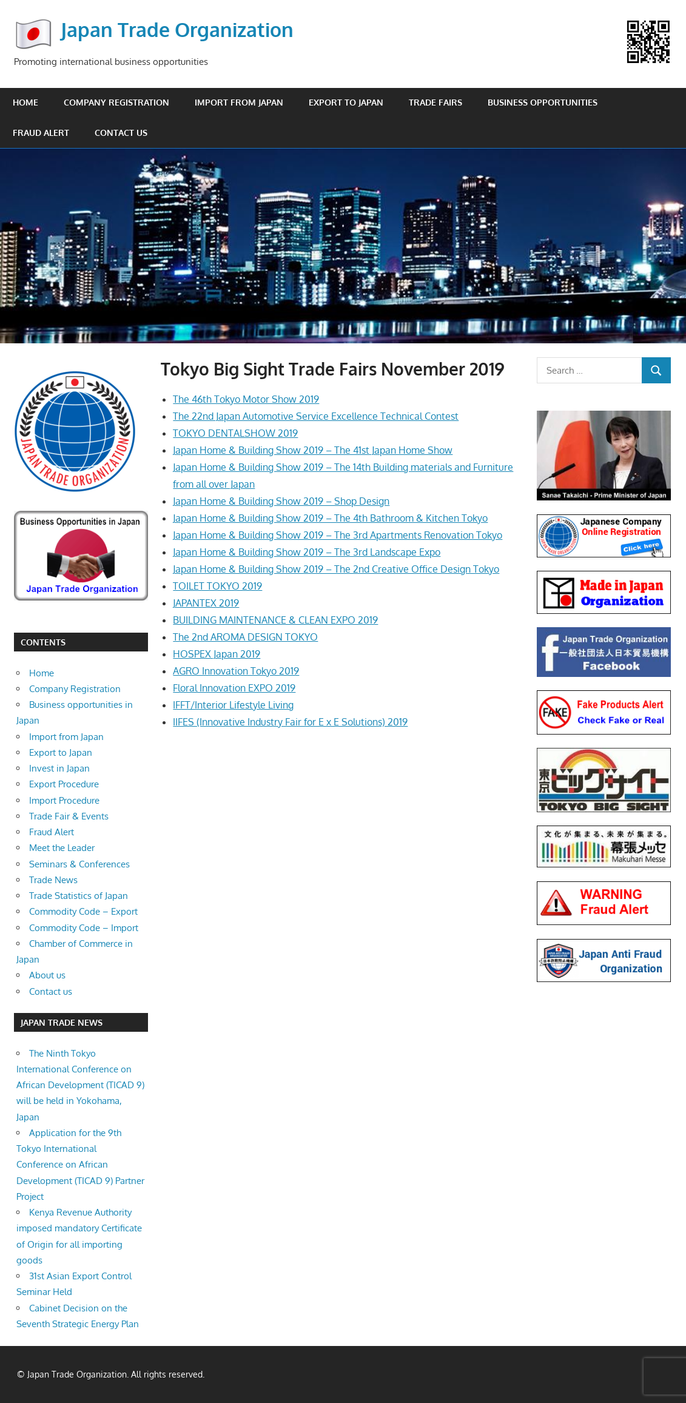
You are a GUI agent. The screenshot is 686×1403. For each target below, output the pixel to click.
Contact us (121, 132)
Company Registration (116, 102)
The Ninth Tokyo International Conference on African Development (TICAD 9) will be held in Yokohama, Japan (80, 1085)
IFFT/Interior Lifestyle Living (233, 705)
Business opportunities (542, 102)
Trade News (53, 880)
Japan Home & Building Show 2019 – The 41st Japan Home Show (312, 450)
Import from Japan (239, 102)
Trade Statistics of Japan (78, 895)
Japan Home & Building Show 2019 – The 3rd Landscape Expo (306, 552)
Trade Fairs (435, 102)
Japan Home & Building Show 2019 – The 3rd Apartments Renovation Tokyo (337, 535)
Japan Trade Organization (177, 29)
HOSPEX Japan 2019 (216, 654)
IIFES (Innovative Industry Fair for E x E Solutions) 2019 (290, 722)
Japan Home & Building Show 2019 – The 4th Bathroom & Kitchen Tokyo (330, 518)
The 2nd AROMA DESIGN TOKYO (245, 637)
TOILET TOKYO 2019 (217, 586)
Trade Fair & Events (69, 816)
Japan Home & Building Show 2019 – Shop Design (281, 501)
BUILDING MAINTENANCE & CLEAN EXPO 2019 (275, 620)
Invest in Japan (59, 768)
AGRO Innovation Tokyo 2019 (236, 671)
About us (47, 975)
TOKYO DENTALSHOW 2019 (235, 433)
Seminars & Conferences (79, 864)
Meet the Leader (62, 847)
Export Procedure (64, 784)
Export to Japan (346, 102)
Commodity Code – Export (83, 911)
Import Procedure (64, 800)
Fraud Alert (41, 132)
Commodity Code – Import (83, 928)
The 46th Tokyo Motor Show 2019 (246, 399)
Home (25, 102)
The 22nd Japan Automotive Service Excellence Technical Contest (316, 416)
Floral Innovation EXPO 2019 (234, 688)
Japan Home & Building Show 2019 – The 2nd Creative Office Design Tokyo (336, 569)
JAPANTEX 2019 (206, 603)
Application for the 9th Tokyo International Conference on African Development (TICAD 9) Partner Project (80, 1164)
